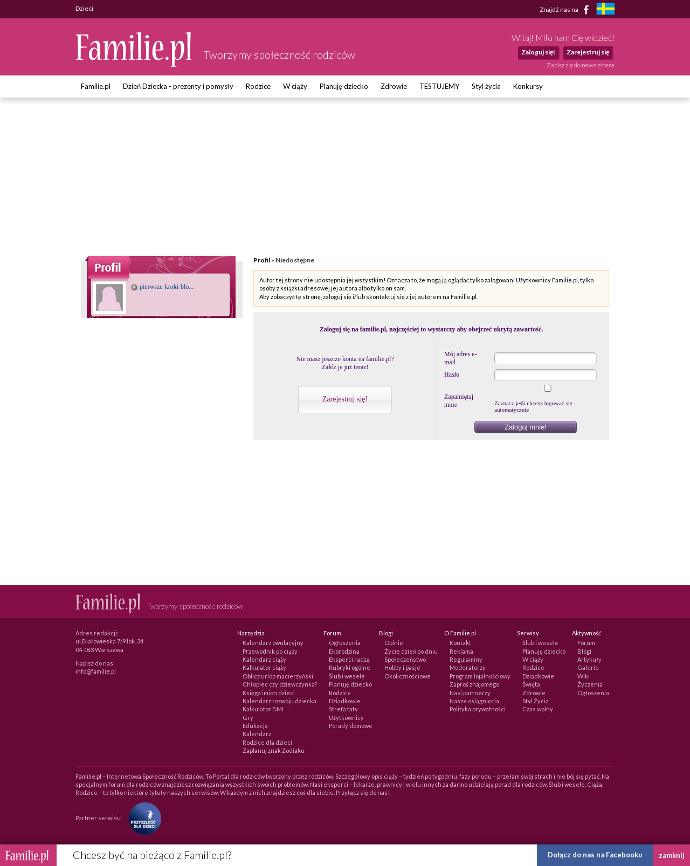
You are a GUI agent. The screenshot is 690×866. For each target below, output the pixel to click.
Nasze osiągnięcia (474, 700)
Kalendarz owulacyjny (273, 642)
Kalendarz (257, 733)
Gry (248, 717)
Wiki (583, 676)
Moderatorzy (468, 667)
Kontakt (460, 642)
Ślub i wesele (347, 676)
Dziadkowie (345, 700)
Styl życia (486, 86)
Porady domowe (350, 725)
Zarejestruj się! (345, 399)
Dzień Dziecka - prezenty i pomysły (178, 86)
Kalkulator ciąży (264, 667)
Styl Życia (535, 700)
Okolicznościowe (407, 676)
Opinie (393, 642)
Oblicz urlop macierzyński (278, 676)
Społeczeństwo (405, 659)
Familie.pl (96, 86)
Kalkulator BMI (263, 708)
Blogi (584, 651)
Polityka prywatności (478, 708)
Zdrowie (394, 86)
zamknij (672, 855)
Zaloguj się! (538, 52)
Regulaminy (466, 659)
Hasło (451, 374)
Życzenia (590, 684)
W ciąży (295, 86)
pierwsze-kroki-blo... (162, 286)
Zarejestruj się (588, 52)
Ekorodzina (344, 651)
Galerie (588, 667)
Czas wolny (537, 708)
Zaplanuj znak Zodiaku (274, 750)
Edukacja (255, 725)
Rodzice (258, 86)
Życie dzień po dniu (411, 651)
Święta (531, 684)
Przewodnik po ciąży (270, 651)
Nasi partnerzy (470, 692)
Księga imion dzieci (269, 692)
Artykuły (589, 659)
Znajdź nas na (566, 10)
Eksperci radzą (349, 659)
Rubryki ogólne (349, 667)
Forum (586, 642)
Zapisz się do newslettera (581, 65)
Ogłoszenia (345, 642)
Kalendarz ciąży (264, 659)
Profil (261, 260)
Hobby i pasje (402, 667)
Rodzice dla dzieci (267, 742)
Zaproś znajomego (474, 684)
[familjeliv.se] (605, 10)
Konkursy (528, 86)
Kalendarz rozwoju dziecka (279, 700)
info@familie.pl (95, 671)
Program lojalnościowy (480, 676)
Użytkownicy (346, 717)
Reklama (461, 651)
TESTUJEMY (439, 86)
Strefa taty (343, 708)
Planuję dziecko (344, 86)
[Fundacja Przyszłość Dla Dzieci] (142, 817)
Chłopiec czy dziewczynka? (280, 684)
